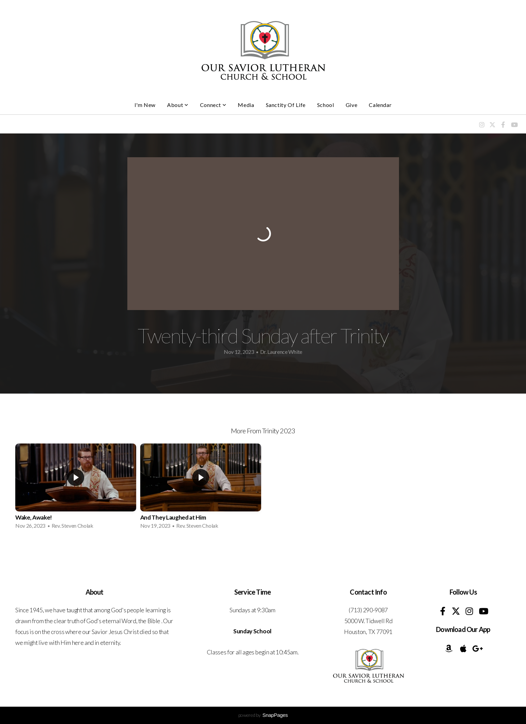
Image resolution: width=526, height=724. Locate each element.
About (177, 105)
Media (246, 105)
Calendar (380, 105)
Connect (213, 105)
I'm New (145, 105)
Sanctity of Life (286, 105)
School (325, 105)
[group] (75, 488)
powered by (263, 715)
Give (352, 105)
